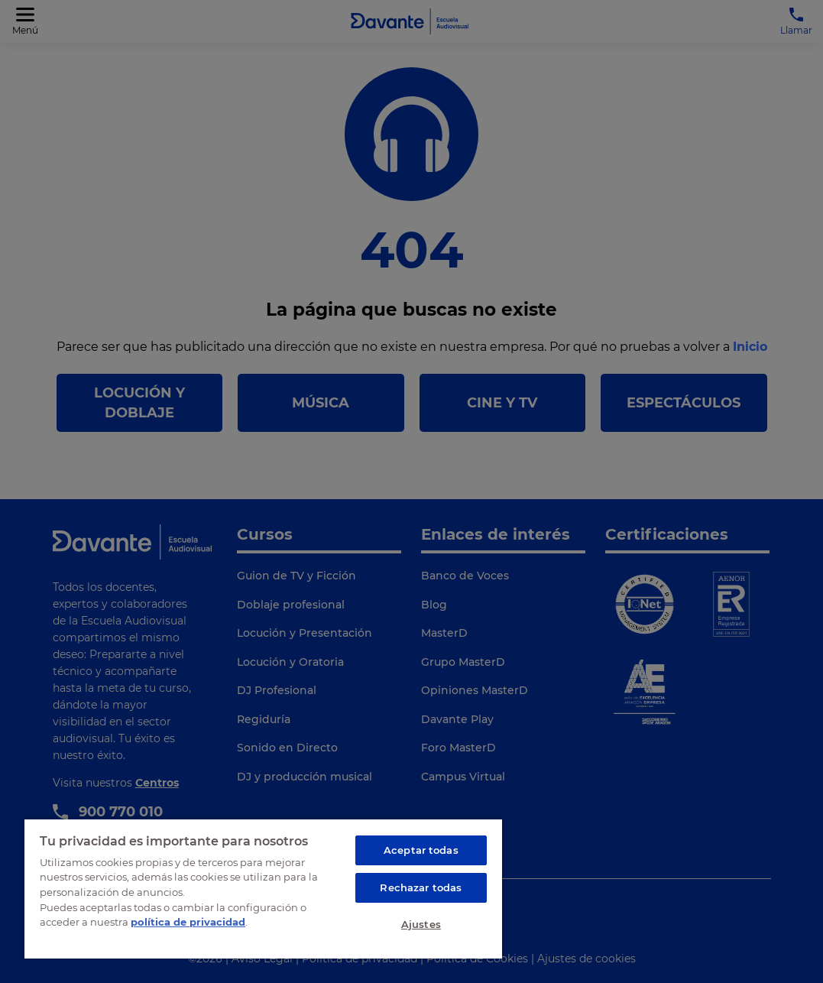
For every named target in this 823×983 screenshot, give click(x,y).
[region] (263, 888)
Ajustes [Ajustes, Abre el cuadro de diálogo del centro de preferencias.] (421, 924)
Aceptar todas (421, 850)
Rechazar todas (421, 887)
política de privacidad (188, 922)
